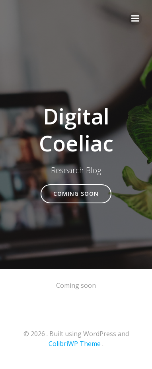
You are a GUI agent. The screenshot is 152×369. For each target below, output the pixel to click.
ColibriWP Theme (75, 343)
